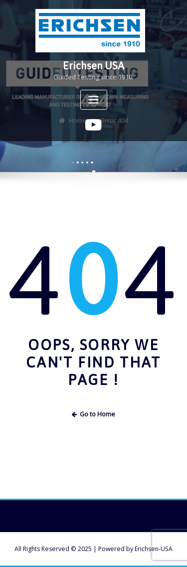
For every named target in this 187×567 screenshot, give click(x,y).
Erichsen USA (93, 65)
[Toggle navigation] (93, 100)
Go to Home (94, 414)
